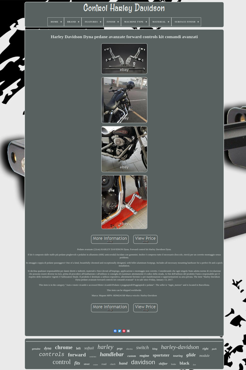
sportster (161, 355)
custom (131, 355)
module (204, 355)
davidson (143, 362)
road (104, 364)
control (62, 361)
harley (105, 346)
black (184, 363)
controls (51, 355)
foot (194, 365)
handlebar (112, 354)
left (78, 348)
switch (142, 347)
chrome (63, 347)
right (205, 348)
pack (214, 348)
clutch (112, 364)
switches (93, 356)
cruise (95, 364)
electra (129, 348)
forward (77, 354)
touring (178, 355)
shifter (163, 363)
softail (89, 348)
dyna (47, 348)
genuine (36, 348)
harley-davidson (180, 347)
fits (77, 363)
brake (173, 364)
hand (123, 363)
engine (144, 355)
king (155, 348)
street (87, 364)
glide (191, 354)
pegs (120, 348)
